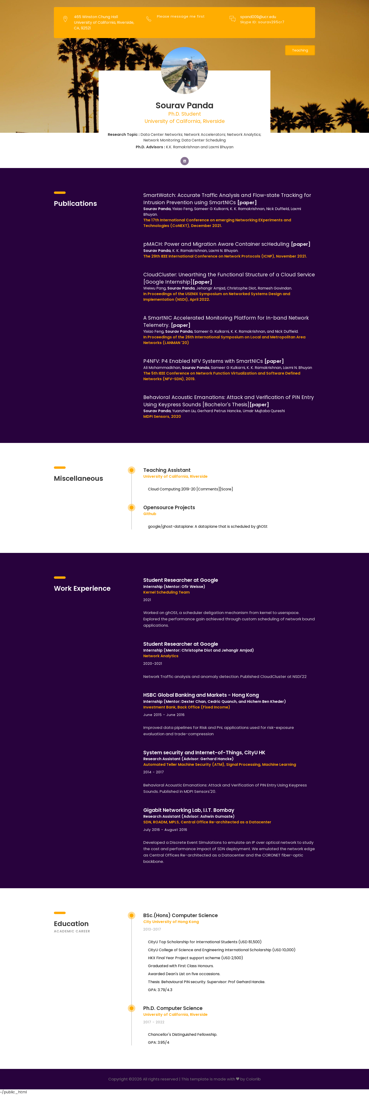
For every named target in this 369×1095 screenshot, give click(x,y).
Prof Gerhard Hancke (248, 982)
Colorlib (253, 1079)
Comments (208, 489)
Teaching (299, 50)
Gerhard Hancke (216, 759)
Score (227, 489)
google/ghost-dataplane (171, 526)
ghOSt (264, 526)
